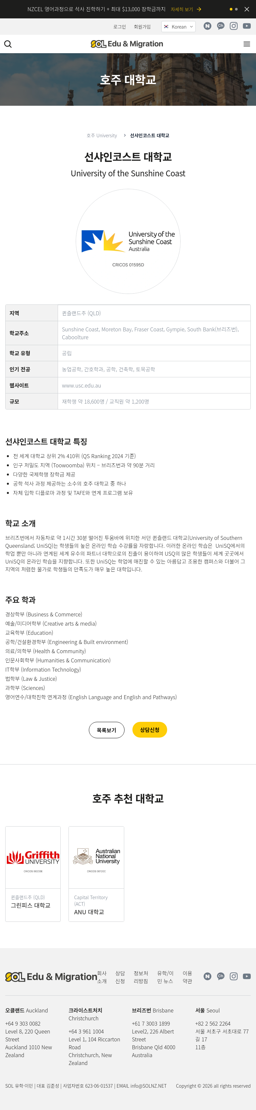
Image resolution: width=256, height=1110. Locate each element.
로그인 (119, 26)
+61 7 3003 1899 (151, 1023)
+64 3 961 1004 (86, 1031)
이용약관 (187, 977)
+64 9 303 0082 (23, 1023)
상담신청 (120, 977)
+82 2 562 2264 (213, 1023)
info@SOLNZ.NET (148, 1085)
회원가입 (142, 26)
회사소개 (102, 977)
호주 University (102, 135)
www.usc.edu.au (81, 385)
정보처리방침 (141, 977)
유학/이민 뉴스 (165, 977)
